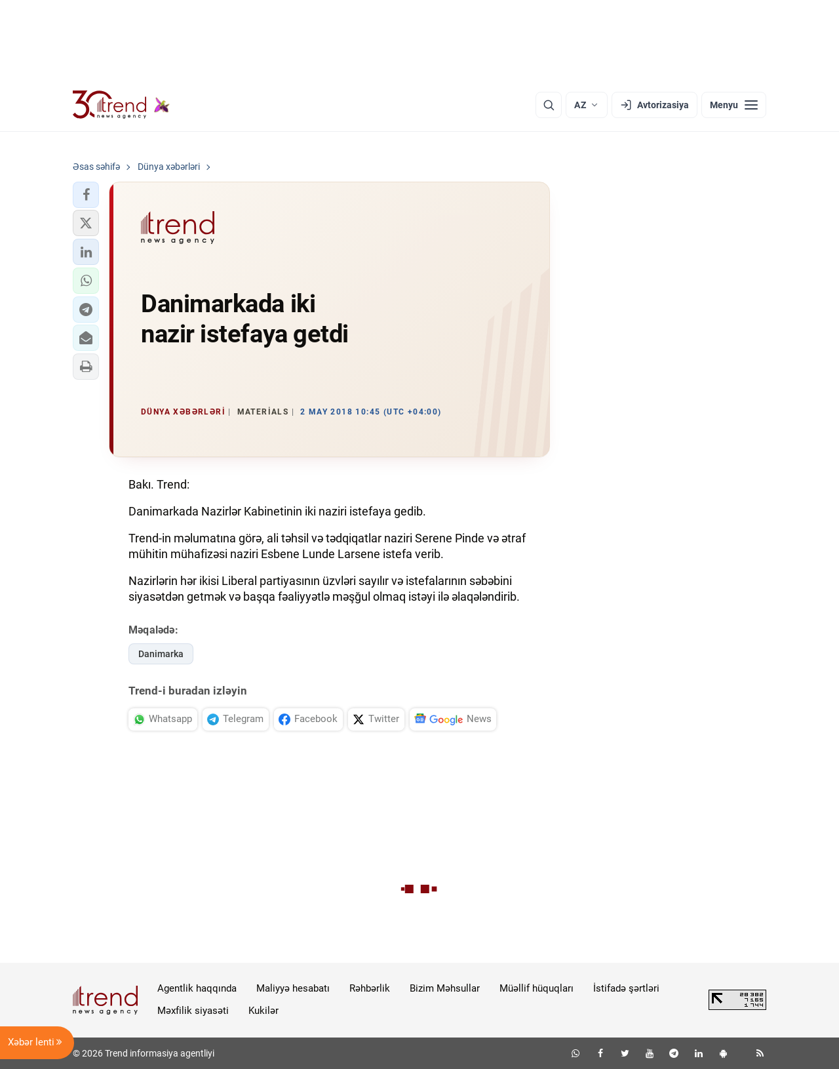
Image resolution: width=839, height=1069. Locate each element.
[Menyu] (733, 105)
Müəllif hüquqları (536, 988)
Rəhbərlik (369, 988)
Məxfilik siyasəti (193, 1011)
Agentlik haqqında (197, 988)
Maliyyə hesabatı (293, 988)
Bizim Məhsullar (445, 988)
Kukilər (263, 1011)
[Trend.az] (121, 105)
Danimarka (161, 654)
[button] (85, 194)
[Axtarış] (549, 105)
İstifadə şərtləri (626, 988)
